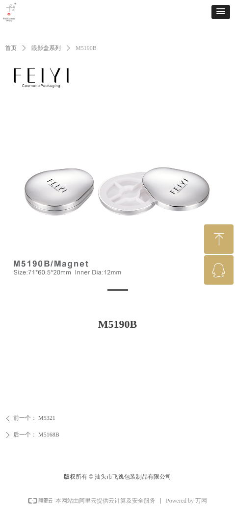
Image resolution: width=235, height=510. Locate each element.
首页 (11, 48)
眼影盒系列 (46, 48)
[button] (220, 12)
